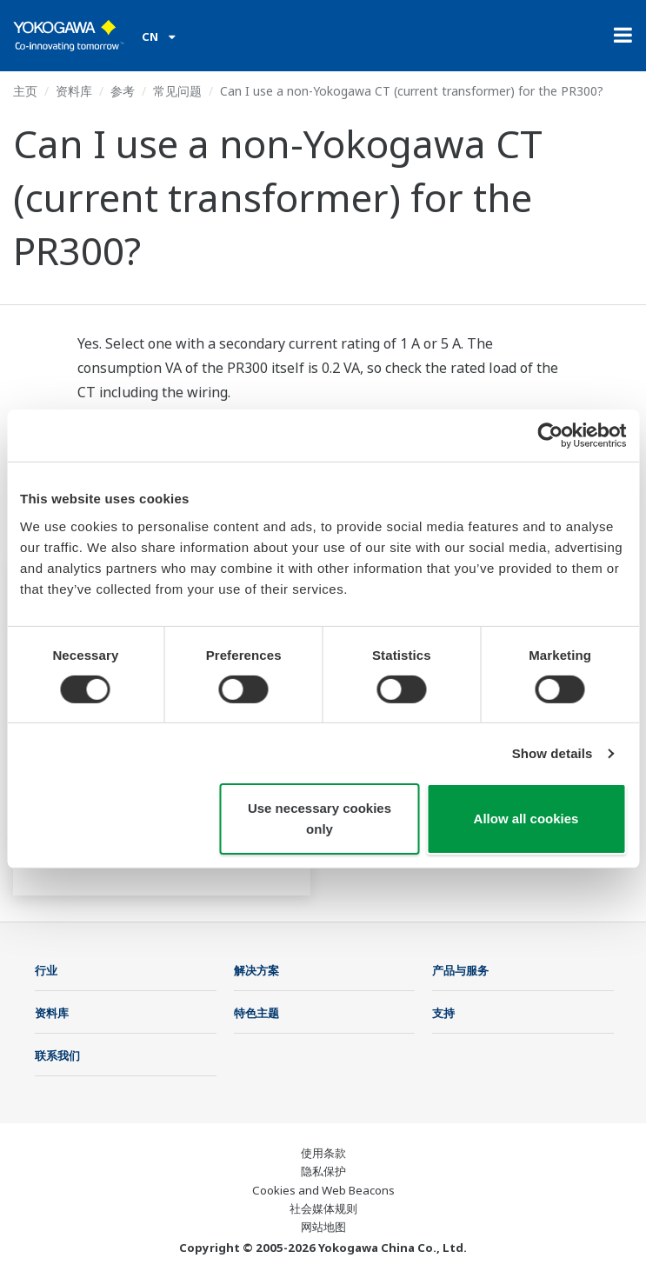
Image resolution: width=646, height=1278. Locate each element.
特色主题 (256, 1013)
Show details (552, 753)
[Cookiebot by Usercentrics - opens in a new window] (550, 436)
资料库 (74, 91)
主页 (25, 91)
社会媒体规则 (323, 1208)
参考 (122, 91)
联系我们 (57, 1055)
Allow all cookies (526, 818)
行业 (46, 970)
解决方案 (256, 970)
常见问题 (177, 91)
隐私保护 (323, 1171)
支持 (443, 1013)
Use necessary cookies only (319, 818)
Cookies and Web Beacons (323, 1190)
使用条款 (323, 1153)
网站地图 (323, 1227)
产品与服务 (460, 970)
